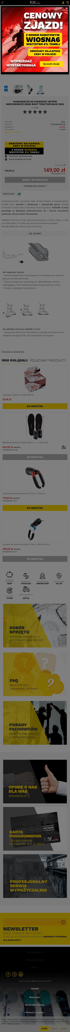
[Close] (66, 8)
